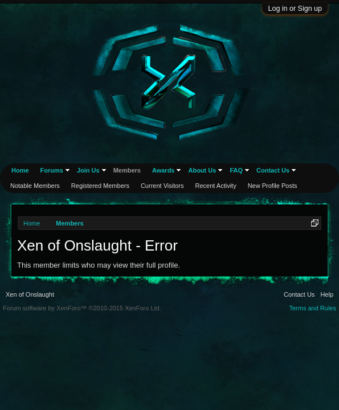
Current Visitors (162, 185)
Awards (163, 170)
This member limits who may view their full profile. (98, 265)
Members (127, 170)
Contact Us (272, 170)
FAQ (236, 170)
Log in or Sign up (295, 9)
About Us (202, 170)
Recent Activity (215, 185)
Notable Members (35, 185)
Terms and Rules (312, 308)
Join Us (88, 170)
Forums (51, 170)
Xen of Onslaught (30, 294)
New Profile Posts (272, 185)
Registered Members (100, 185)
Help (326, 294)
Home (20, 170)
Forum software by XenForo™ (82, 308)
